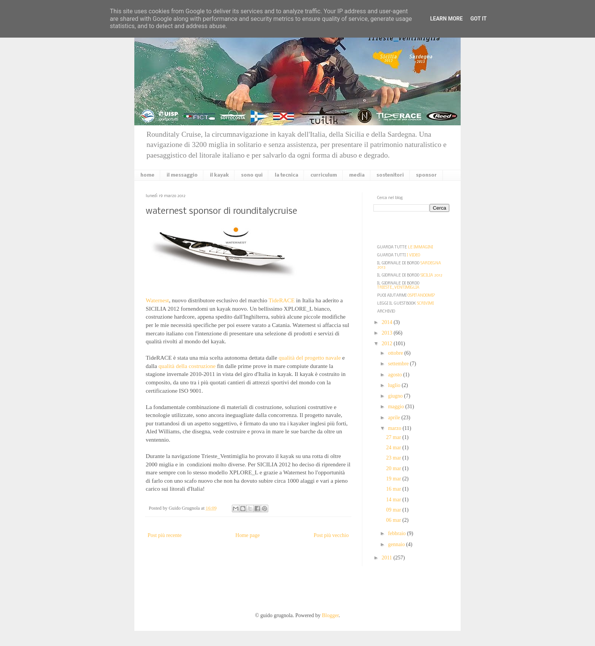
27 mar (394, 437)
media (357, 175)
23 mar (394, 458)
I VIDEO (413, 255)
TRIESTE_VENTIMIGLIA (398, 288)
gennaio (397, 544)
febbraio (397, 533)
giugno (396, 396)
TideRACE (282, 300)
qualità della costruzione (187, 366)
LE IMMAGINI (420, 247)
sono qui (252, 175)
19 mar (394, 479)
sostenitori (390, 175)
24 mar (394, 447)
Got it (478, 19)
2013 (388, 333)
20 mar (394, 468)
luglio (394, 385)
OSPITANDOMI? (421, 296)
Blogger (330, 615)
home (147, 175)
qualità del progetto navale (310, 357)
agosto (395, 374)
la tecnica (286, 175)
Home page (247, 535)
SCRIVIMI (425, 304)
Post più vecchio (331, 535)
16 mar (394, 489)
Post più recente (164, 535)
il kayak (219, 175)
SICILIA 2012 (431, 275)
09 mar (394, 510)
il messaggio (182, 175)
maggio (396, 406)
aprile (394, 417)
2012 (388, 343)
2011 (388, 558)
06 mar (394, 520)
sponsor (426, 175)
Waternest (157, 300)
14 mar (394, 499)
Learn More (446, 19)
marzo (395, 428)
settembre (399, 363)
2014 (388, 322)
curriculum (323, 175)
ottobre (396, 353)
